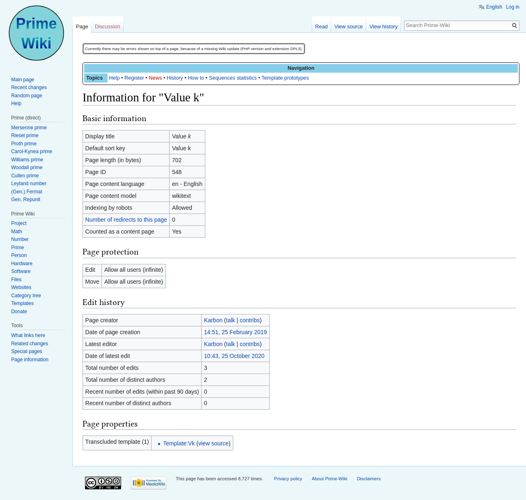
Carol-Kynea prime (31, 151)
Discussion (107, 26)
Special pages (26, 351)
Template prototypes (285, 78)
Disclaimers (369, 478)
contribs (250, 320)
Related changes (29, 343)
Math (16, 231)
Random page (26, 96)
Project (18, 223)
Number (20, 239)
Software (20, 271)
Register (134, 78)
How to (196, 78)
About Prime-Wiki (329, 478)
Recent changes (29, 87)
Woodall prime (26, 167)
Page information (29, 359)
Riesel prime (25, 135)
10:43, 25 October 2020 (234, 356)
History (175, 78)
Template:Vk (179, 443)
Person (19, 255)
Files (16, 279)
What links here (28, 335)
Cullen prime (25, 176)
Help (114, 78)
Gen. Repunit (25, 199)
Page (82, 26)
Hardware (21, 263)
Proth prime (24, 144)
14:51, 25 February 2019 (235, 332)
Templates (22, 303)
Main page (22, 80)
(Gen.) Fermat (26, 192)
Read (321, 26)
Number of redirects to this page (126, 219)
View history (384, 26)
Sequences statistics (233, 78)
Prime (17, 247)
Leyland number (28, 183)
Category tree (26, 295)
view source (213, 443)
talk (230, 320)
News (155, 78)
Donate (19, 311)
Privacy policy (288, 478)
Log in (512, 7)
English (494, 7)
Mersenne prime (29, 128)
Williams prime (27, 160)
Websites (21, 287)
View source (348, 26)
